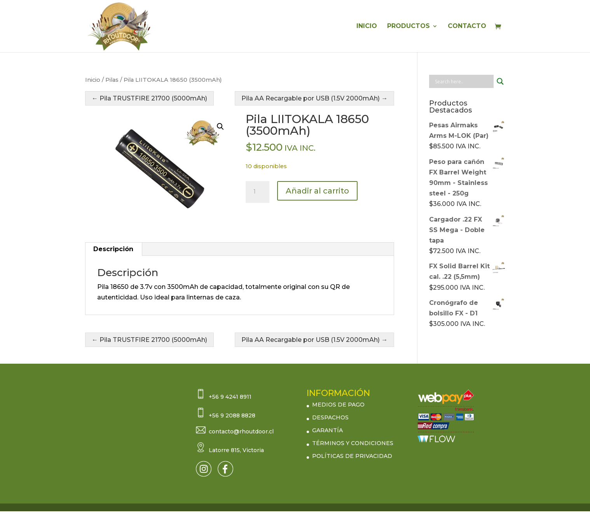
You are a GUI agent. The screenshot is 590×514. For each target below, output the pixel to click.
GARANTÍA (327, 430)
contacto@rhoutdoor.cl (241, 431)
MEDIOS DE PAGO (338, 404)
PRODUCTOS (408, 26)
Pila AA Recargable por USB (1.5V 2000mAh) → (314, 98)
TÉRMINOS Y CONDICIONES (352, 443)
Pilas (112, 79)
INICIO (366, 26)
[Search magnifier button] (500, 81)
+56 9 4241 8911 (230, 396)
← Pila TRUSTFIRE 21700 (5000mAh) (149, 98)
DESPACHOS (330, 417)
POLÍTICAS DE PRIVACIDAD (352, 455)
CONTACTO (467, 26)
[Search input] (463, 81)
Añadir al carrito (317, 190)
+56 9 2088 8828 (232, 415)
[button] (220, 127)
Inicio (92, 79)
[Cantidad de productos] (257, 192)
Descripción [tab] (113, 249)
